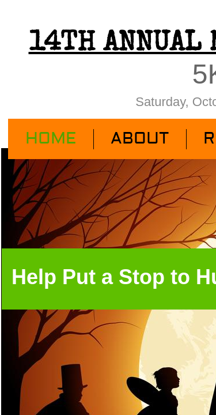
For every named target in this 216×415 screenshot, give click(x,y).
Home (50, 139)
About (140, 139)
